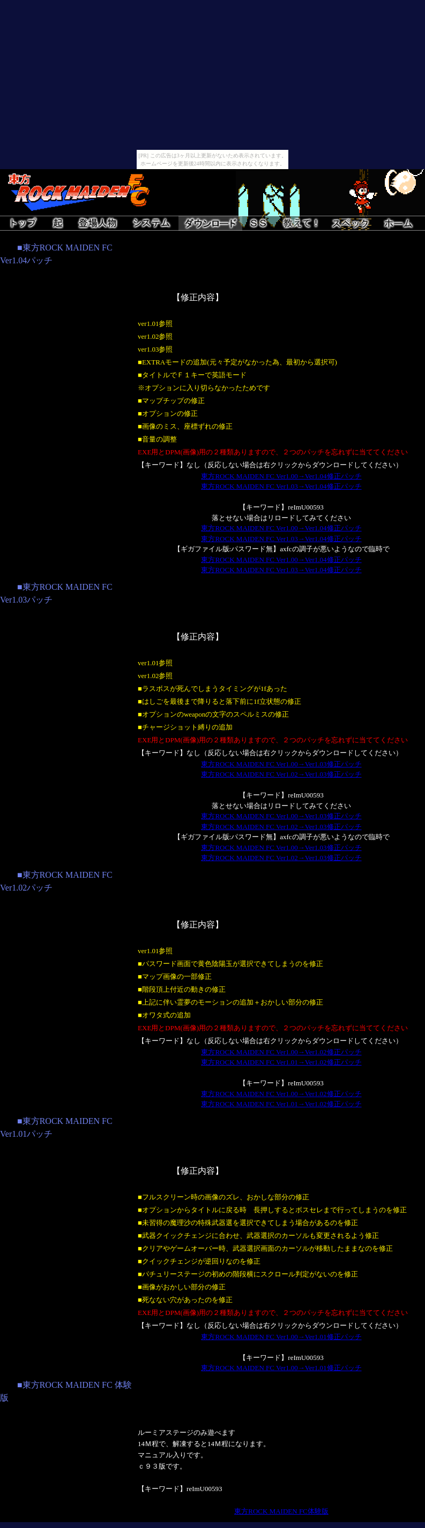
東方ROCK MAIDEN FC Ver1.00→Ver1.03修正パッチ (281, 764)
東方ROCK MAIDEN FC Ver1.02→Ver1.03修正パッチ (281, 774)
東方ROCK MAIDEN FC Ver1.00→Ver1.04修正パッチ (281, 476)
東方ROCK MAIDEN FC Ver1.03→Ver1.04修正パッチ (281, 486)
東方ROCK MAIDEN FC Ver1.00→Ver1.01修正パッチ (281, 1337)
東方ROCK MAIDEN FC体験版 (281, 1511)
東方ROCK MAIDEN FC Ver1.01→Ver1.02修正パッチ (281, 1062)
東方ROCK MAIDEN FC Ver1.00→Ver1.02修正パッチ (281, 1052)
